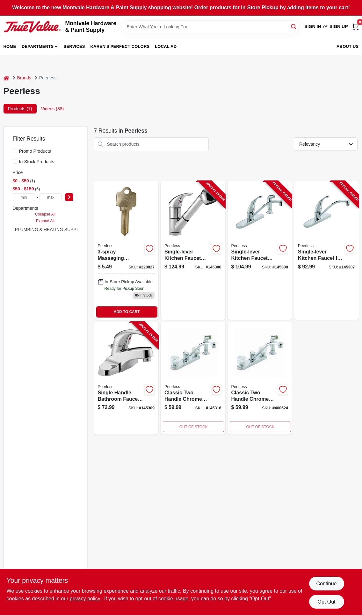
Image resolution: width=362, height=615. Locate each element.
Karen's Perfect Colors (120, 46)
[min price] (24, 197)
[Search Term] (210, 26)
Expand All (45, 221)
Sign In (312, 26)
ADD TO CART (127, 312)
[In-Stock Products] (15, 161)
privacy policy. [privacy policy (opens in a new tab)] (85, 598)
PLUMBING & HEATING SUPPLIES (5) (54, 229)
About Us (348, 46)
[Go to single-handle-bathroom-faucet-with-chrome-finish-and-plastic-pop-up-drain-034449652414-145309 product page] (126, 378)
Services (74, 46)
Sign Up (338, 26)
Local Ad (166, 46)
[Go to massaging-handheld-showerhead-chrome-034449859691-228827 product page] (126, 250)
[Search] (294, 26)
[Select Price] (69, 197)
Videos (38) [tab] (52, 108)
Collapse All (45, 214)
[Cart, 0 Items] (355, 26)
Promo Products (35, 151)
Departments (38, 46)
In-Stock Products (36, 161)
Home (10, 46)
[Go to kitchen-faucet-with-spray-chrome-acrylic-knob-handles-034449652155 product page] (193, 378)
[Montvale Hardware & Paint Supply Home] (32, 27)
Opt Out (326, 601)
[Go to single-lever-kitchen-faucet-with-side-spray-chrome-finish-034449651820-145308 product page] (260, 250)
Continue (326, 583)
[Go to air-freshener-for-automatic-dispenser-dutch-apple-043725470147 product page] (260, 378)
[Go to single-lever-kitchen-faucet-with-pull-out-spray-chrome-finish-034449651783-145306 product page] (193, 250)
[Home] (6, 78)
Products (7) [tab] (20, 108)
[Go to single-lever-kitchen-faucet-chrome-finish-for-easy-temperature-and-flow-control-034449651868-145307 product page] (326, 250)
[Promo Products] (15, 151)
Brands (24, 77)
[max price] (51, 197)
